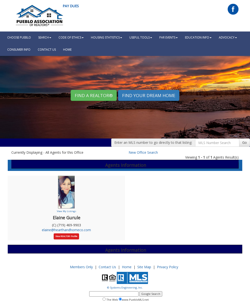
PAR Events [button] (168, 37)
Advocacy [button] (228, 37)
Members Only (81, 267)
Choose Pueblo (19, 37)
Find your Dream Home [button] (148, 95)
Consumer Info (18, 49)
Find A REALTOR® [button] (94, 95)
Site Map (144, 267)
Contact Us (47, 49)
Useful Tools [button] (140, 37)
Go (244, 142)
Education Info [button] (198, 37)
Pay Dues (71, 6)
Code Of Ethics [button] (71, 37)
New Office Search (143, 152)
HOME (67, 49)
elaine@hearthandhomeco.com (66, 230)
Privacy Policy (167, 267)
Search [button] (44, 37)
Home (127, 267)
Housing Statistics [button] (106, 37)
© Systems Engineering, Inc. (125, 287)
